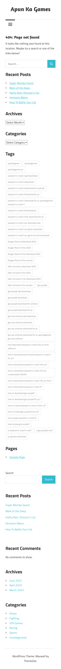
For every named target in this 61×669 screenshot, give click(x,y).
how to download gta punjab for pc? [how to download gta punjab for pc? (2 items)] (24, 399)
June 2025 (15, 580)
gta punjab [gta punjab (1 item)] (42, 285)
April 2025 (15, 585)
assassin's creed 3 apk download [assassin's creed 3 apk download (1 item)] (23, 175)
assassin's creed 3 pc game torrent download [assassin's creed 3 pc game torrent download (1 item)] (28, 235)
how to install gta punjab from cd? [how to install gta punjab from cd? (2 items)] (23, 411)
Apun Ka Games (30, 9)
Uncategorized (18, 637)
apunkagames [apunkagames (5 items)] (30, 163)
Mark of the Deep (19, 88)
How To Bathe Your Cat (22, 102)
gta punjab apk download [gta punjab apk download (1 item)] (19, 291)
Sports (13, 633)
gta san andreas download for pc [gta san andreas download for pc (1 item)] (23, 328)
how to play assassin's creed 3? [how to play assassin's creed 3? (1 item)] (22, 418)
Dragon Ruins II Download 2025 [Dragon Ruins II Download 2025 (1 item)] (22, 241)
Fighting (14, 618)
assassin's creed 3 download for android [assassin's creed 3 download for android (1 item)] (26, 188)
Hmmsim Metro (18, 97)
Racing (13, 628)
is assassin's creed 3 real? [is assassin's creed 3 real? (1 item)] (19, 430)
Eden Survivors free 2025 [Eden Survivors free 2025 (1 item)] (19, 272)
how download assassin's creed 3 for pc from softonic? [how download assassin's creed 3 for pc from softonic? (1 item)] (28, 346)
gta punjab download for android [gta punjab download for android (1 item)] (23, 303)
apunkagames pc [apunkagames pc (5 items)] (15, 169)
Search (10, 473)
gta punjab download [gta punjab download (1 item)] (17, 297)
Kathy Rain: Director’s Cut (24, 93)
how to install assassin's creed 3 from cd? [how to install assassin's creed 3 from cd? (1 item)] (27, 405)
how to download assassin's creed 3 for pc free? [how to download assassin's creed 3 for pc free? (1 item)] (30, 380)
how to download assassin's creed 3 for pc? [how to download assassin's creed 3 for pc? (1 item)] (27, 364)
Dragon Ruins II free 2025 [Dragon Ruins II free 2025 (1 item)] (19, 247)
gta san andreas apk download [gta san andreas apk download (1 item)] (22, 316)
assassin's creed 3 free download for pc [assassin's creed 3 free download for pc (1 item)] (26, 216)
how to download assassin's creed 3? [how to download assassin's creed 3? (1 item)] (25, 386)
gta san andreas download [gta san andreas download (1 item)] (20, 322)
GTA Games (16, 623)
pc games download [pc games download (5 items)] (17, 436)
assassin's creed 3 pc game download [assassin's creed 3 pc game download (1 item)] (25, 229)
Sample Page (17, 457)
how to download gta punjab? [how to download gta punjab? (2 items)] (21, 393)
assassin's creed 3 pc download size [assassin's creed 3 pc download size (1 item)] (24, 222)
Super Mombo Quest (21, 83)
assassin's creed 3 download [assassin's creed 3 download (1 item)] (21, 181)
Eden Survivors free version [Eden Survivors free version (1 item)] (20, 285)
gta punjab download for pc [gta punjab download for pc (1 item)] (20, 310)
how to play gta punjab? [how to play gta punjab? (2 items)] (19, 424)
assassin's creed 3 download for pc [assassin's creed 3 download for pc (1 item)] (24, 194)
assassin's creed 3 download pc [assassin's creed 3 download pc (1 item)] (22, 210)
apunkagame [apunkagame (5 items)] (14, 163)
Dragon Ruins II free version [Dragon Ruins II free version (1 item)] (20, 260)
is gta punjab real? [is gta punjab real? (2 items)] (44, 430)
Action (13, 613)
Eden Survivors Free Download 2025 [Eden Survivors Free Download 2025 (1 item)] (24, 278)
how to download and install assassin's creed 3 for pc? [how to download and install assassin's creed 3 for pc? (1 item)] (29, 356)
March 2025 (16, 590)
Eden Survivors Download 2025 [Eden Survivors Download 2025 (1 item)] (22, 266)
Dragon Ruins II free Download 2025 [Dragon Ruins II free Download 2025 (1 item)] (24, 254)
